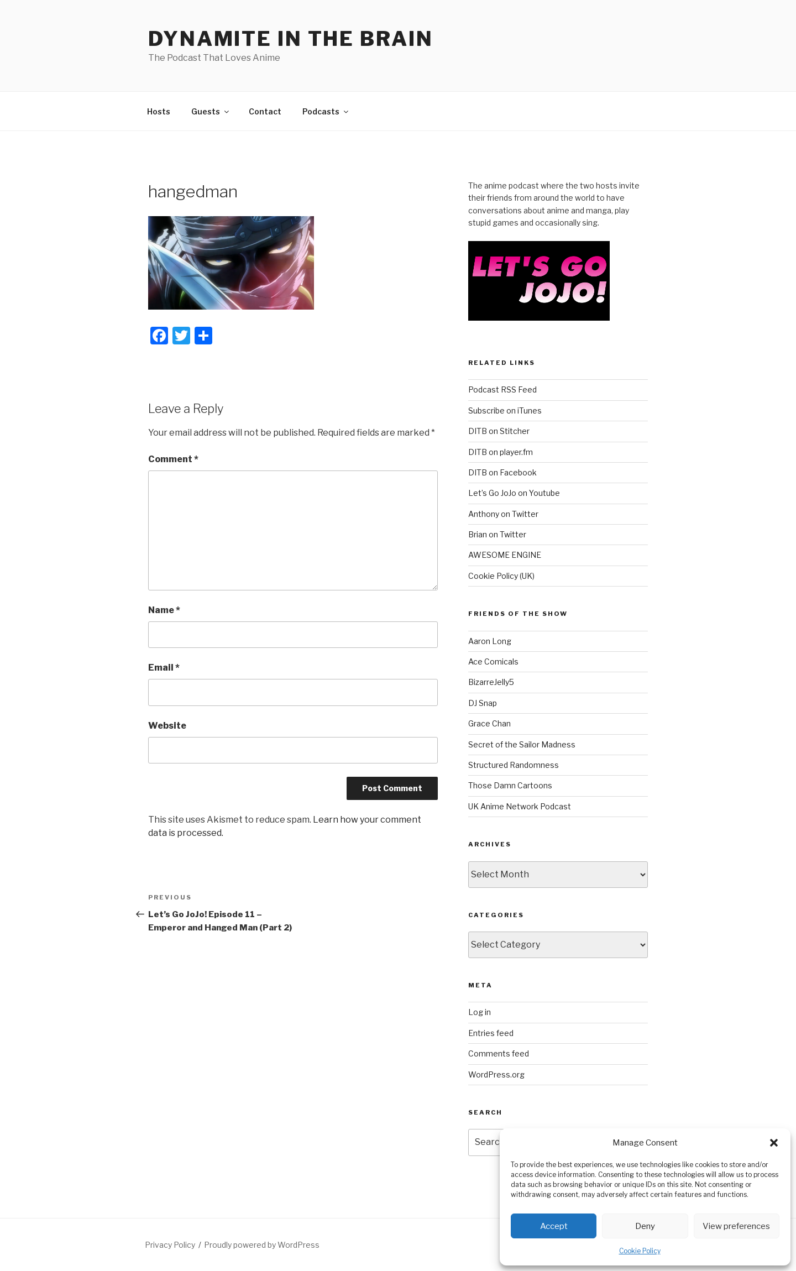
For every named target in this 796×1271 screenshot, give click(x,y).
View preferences (736, 1226)
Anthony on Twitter (503, 514)
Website (167, 725)
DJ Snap (482, 703)
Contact (265, 111)
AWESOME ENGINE (504, 554)
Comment (173, 459)
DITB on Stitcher (499, 431)
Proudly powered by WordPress (262, 1244)
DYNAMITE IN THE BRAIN (290, 39)
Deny (645, 1226)
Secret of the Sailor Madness (521, 744)
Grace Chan (489, 723)
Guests (211, 111)
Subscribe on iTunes (505, 410)
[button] (773, 1142)
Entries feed (491, 1033)
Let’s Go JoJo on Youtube (514, 493)
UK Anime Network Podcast (519, 806)
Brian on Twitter (497, 534)
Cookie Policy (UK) (501, 575)
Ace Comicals (493, 661)
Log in (479, 1012)
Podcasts (326, 111)
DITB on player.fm (500, 452)
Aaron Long (489, 641)
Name (164, 610)
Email (164, 667)
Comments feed (498, 1053)
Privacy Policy (170, 1244)
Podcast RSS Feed (502, 389)
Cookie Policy (640, 1251)
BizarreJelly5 (491, 682)
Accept (554, 1226)
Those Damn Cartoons (510, 785)
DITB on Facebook (502, 472)
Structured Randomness (513, 765)
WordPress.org (496, 1074)
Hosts (158, 111)
